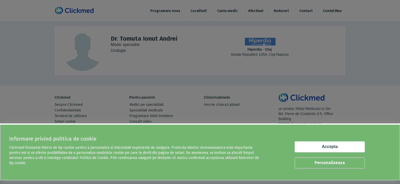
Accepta (330, 146)
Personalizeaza (330, 162)
